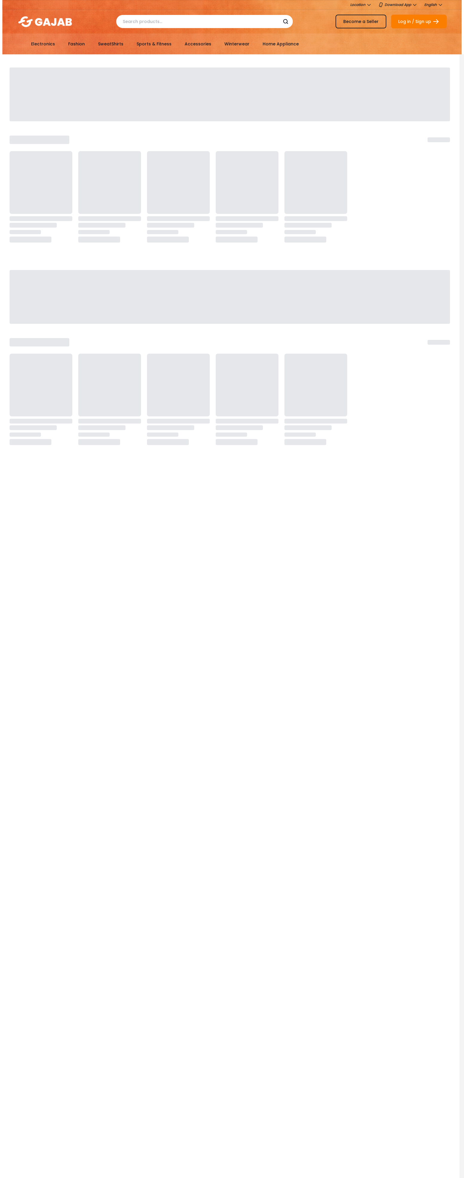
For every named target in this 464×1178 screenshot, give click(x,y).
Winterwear (236, 44)
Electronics (43, 44)
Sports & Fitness (154, 44)
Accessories (198, 44)
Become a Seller (361, 21)
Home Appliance (281, 44)
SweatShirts (110, 44)
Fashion (76, 44)
